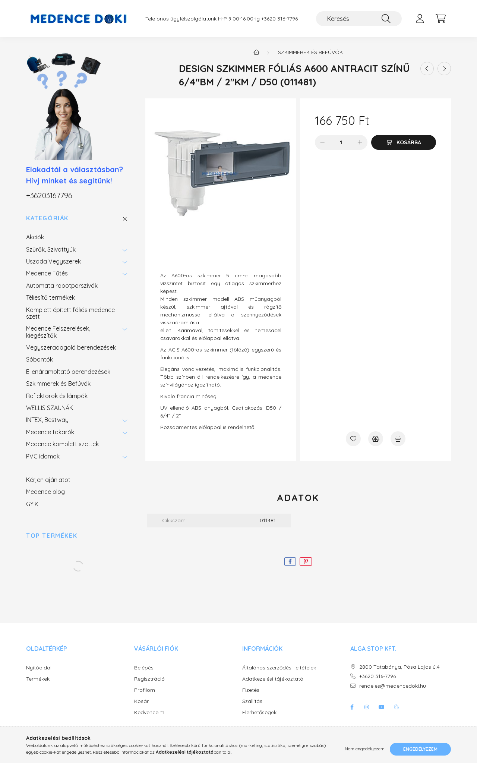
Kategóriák (47, 218)
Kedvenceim (149, 712)
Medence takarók (50, 432)
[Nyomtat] (398, 438)
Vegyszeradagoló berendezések (71, 347)
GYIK (32, 504)
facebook (351, 707)
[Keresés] (359, 18)
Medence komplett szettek (62, 444)
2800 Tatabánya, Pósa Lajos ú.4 (399, 667)
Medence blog (45, 491)
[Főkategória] (256, 52)
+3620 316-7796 (279, 19)
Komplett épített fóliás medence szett (70, 313)
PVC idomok (43, 456)
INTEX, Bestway (47, 419)
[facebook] (290, 561)
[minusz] (322, 142)
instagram (366, 707)
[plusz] (360, 142)
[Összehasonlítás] (375, 438)
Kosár (141, 701)
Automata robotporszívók (62, 285)
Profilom (144, 690)
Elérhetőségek (259, 712)
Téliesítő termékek (50, 297)
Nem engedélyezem (365, 749)
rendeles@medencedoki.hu (392, 686)
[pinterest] (306, 561)
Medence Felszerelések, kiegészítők (58, 332)
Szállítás (252, 701)
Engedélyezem (420, 749)
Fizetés (250, 690)
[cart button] (440, 18)
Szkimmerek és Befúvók (58, 383)
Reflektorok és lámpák (57, 396)
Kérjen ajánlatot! (49, 479)
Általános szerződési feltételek (279, 668)
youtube (381, 707)
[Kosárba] (403, 142)
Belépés (144, 668)
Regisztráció (149, 679)
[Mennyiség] (341, 142)
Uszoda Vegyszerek (53, 261)
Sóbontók (39, 359)
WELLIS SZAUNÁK (49, 408)
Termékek (38, 679)
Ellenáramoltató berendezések (68, 371)
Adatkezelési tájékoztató (272, 679)
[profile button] (419, 18)
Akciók (35, 237)
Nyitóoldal (38, 668)
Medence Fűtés (47, 273)
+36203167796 (49, 195)
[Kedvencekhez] (353, 438)
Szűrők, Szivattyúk (51, 249)
